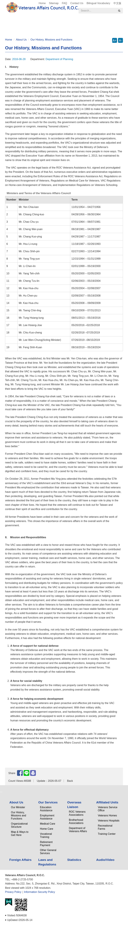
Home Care (46, 828)
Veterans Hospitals (108, 820)
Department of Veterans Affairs (78, 830)
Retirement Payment (46, 844)
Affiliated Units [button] (83, 23)
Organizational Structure (19, 825)
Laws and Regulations (22, 28)
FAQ (64, 3)
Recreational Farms (105, 827)
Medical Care (47, 823)
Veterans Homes (107, 815)
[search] (119, 10)
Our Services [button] (34, 23)
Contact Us (76, 3)
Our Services (48, 802)
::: (4, 1)
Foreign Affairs (106, 23)
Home (42, 3)
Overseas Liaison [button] (58, 23)
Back (70, 780)
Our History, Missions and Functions (51, 39)
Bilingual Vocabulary (98, 3)
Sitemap (54, 3)
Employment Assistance (47, 817)
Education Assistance (46, 809)
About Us (21, 39)
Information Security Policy (39, 892)
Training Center (107, 833)
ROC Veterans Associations (77, 813)
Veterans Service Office (107, 809)
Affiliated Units (107, 802)
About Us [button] (14, 23)
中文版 (117, 3)
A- (120, 40)
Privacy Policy (13, 892)
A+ (114, 40)
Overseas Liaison (74, 805)
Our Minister (18, 807)
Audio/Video (65, 28)
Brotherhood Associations (76, 821)
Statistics (46, 28)
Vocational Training (46, 835)
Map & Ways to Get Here (19, 833)
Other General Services (48, 852)
